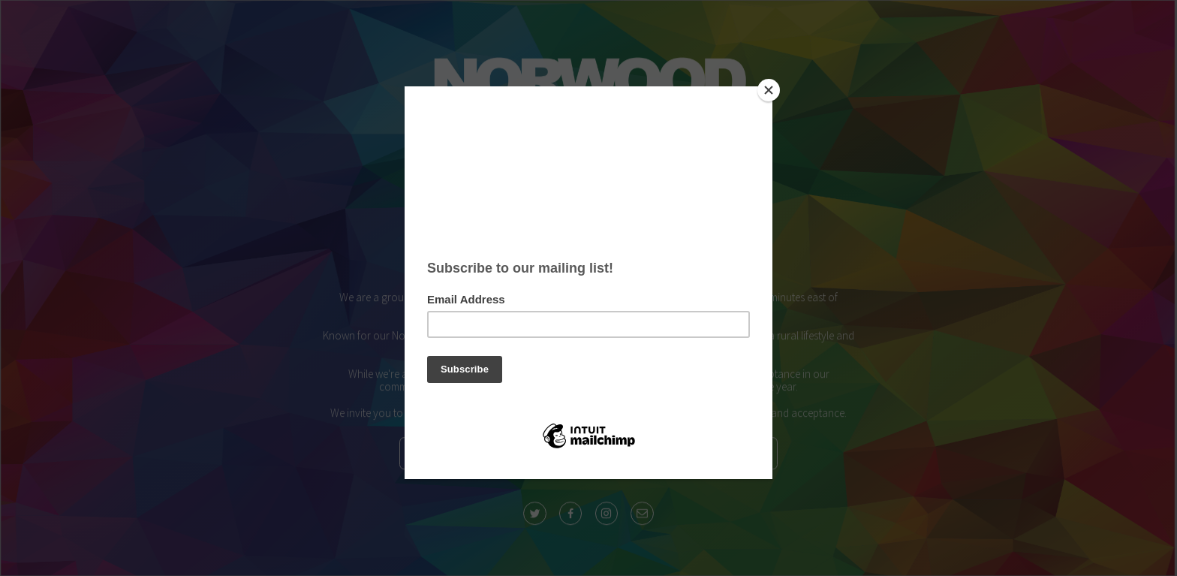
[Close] (768, 90)
